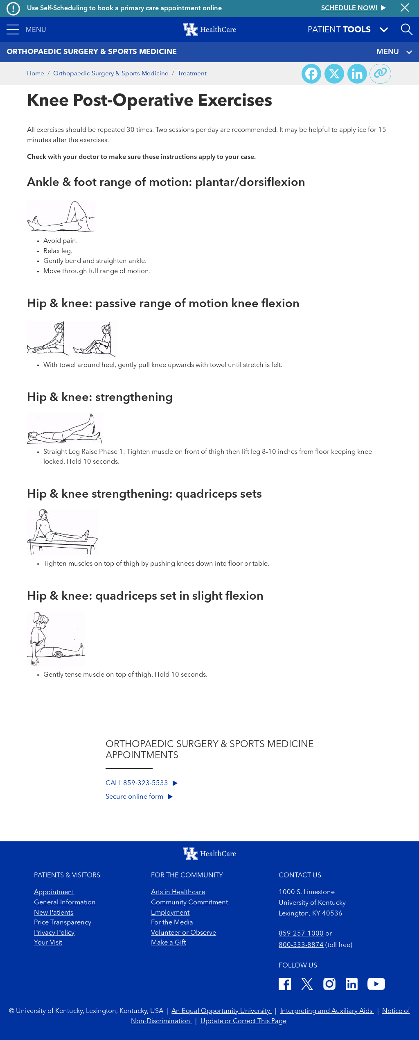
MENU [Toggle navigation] (394, 52)
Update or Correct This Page (243, 1021)
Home (35, 73)
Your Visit (48, 943)
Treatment (192, 73)
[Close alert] (404, 8)
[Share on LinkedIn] (357, 74)
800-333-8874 (301, 945)
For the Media (172, 923)
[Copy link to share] (380, 74)
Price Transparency (62, 923)
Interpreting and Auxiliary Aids (327, 1011)
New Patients (53, 913)
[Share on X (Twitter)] (334, 74)
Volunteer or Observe (183, 933)
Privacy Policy (54, 933)
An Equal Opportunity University (221, 1011)
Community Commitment (189, 903)
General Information (65, 903)
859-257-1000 (301, 934)
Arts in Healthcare (178, 892)
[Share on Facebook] (311, 74)
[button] (26, 29)
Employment (170, 913)
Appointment (54, 892)
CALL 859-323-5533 (142, 783)
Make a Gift (168, 943)
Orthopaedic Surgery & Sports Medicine (111, 73)
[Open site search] (406, 29)
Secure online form (139, 797)
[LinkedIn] (352, 985)
